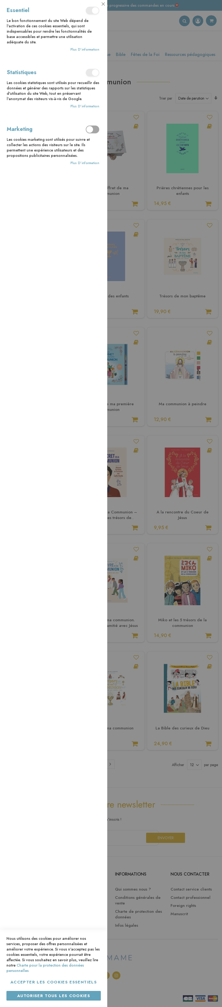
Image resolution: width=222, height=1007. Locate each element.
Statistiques (92, 73)
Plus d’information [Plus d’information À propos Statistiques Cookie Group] (85, 106)
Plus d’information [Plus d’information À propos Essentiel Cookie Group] (85, 49)
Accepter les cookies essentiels (53, 982)
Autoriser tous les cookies (53, 996)
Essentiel (92, 10)
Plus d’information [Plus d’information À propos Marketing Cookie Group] (85, 163)
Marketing (92, 129)
